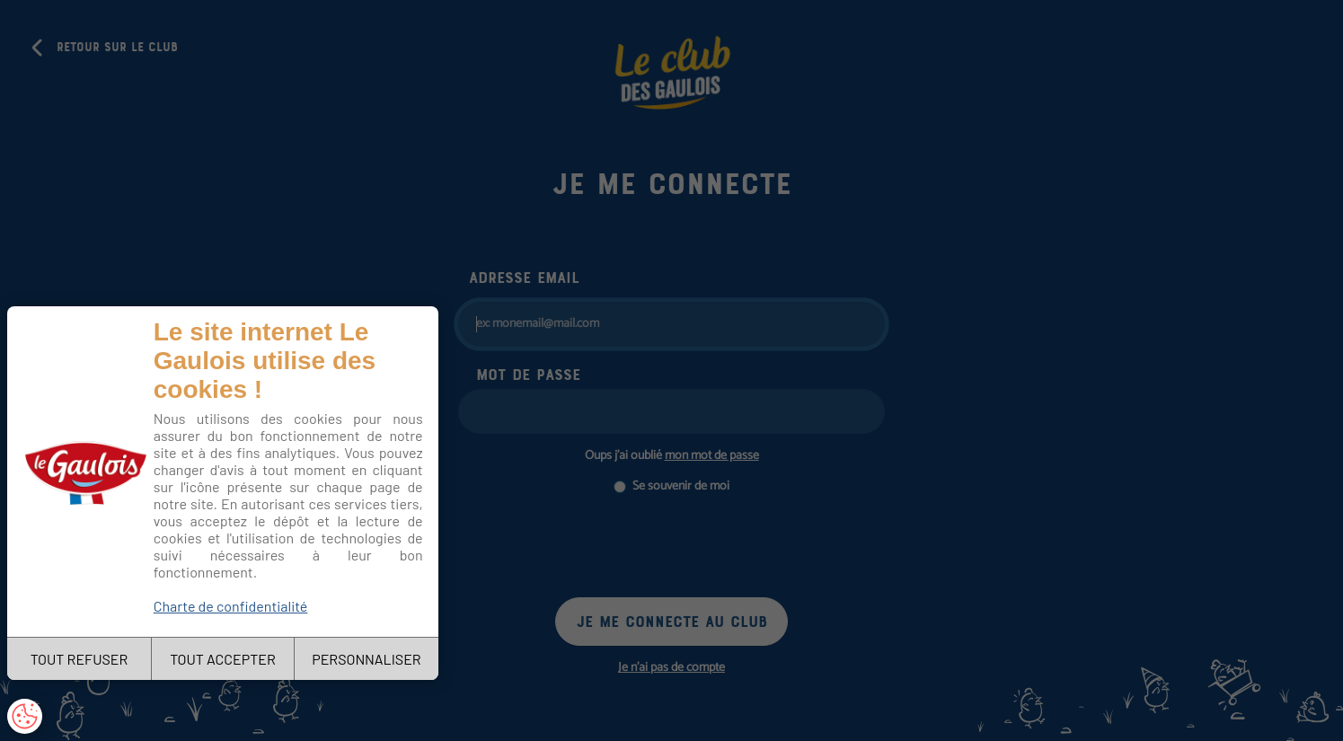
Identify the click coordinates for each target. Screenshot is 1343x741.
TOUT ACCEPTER (223, 658)
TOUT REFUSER (79, 658)
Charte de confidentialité (231, 605)
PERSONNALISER (366, 658)
